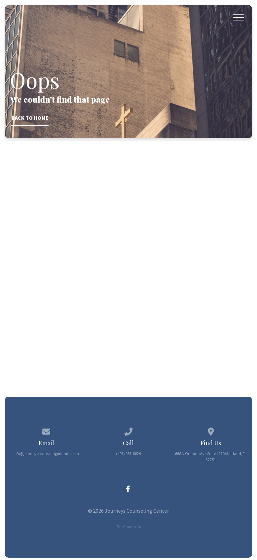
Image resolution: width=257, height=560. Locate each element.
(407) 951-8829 (128, 453)
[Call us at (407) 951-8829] (128, 430)
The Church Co (128, 526)
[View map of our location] (211, 430)
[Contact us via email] (46, 430)
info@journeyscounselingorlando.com (46, 453)
